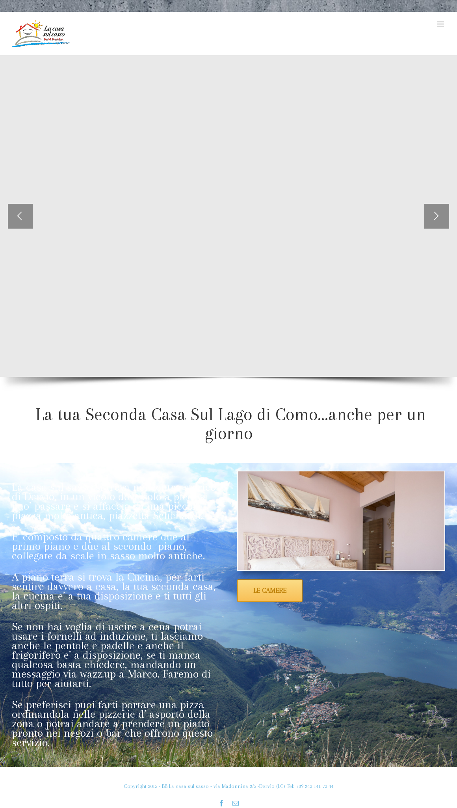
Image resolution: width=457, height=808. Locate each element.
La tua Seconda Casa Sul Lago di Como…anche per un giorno (231, 423)
